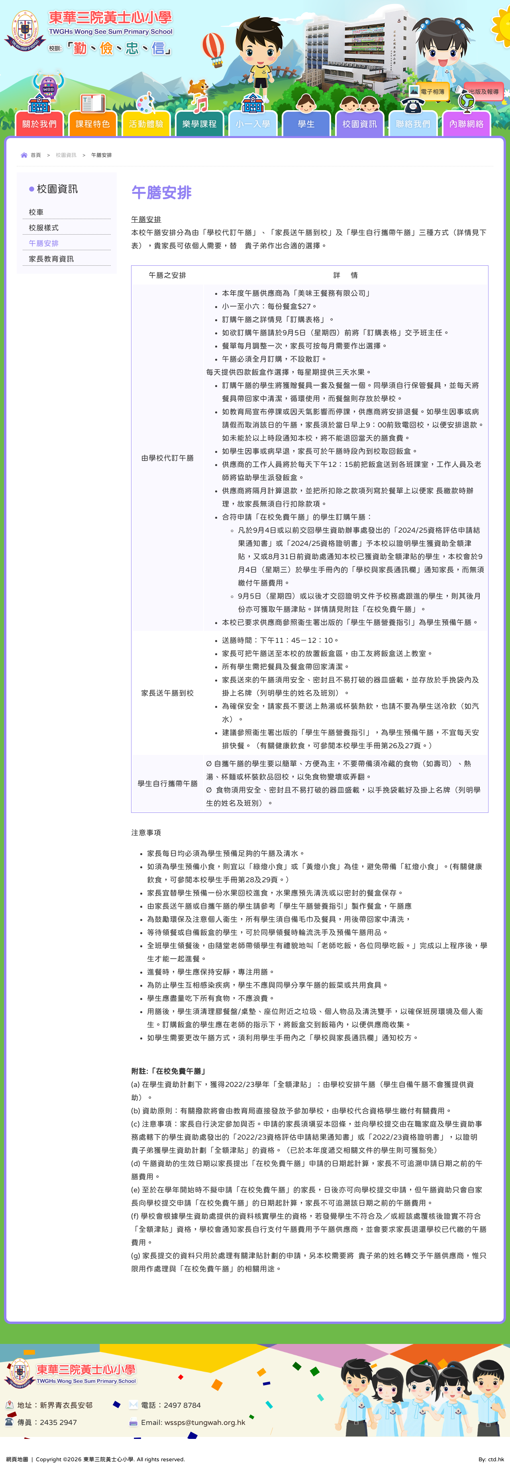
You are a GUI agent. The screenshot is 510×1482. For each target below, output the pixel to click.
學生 (306, 119)
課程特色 (93, 119)
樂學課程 (200, 119)
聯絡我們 (413, 119)
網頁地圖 (17, 1459)
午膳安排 (44, 243)
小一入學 (253, 119)
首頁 (36, 155)
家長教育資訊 (51, 259)
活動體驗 (146, 119)
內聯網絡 (466, 119)
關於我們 (39, 119)
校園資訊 (360, 119)
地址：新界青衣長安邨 (55, 1405)
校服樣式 (44, 227)
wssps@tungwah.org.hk (205, 1422)
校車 (36, 212)
